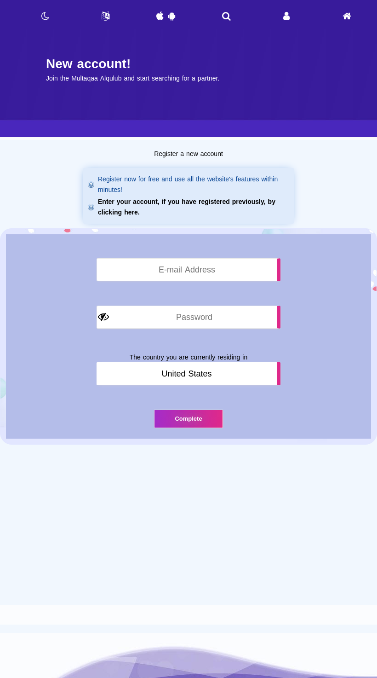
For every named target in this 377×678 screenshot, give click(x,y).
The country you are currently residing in (188, 357)
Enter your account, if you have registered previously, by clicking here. (186, 207)
